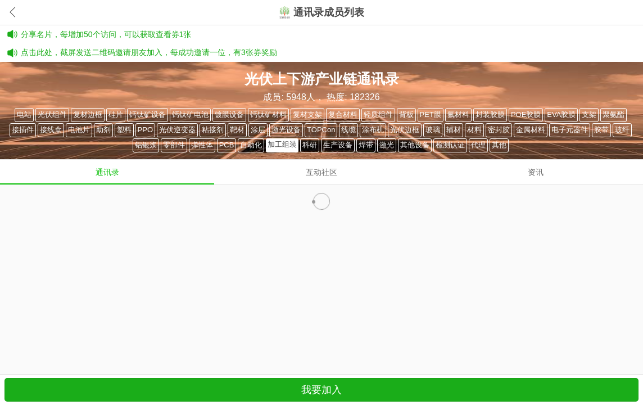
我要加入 (321, 389)
